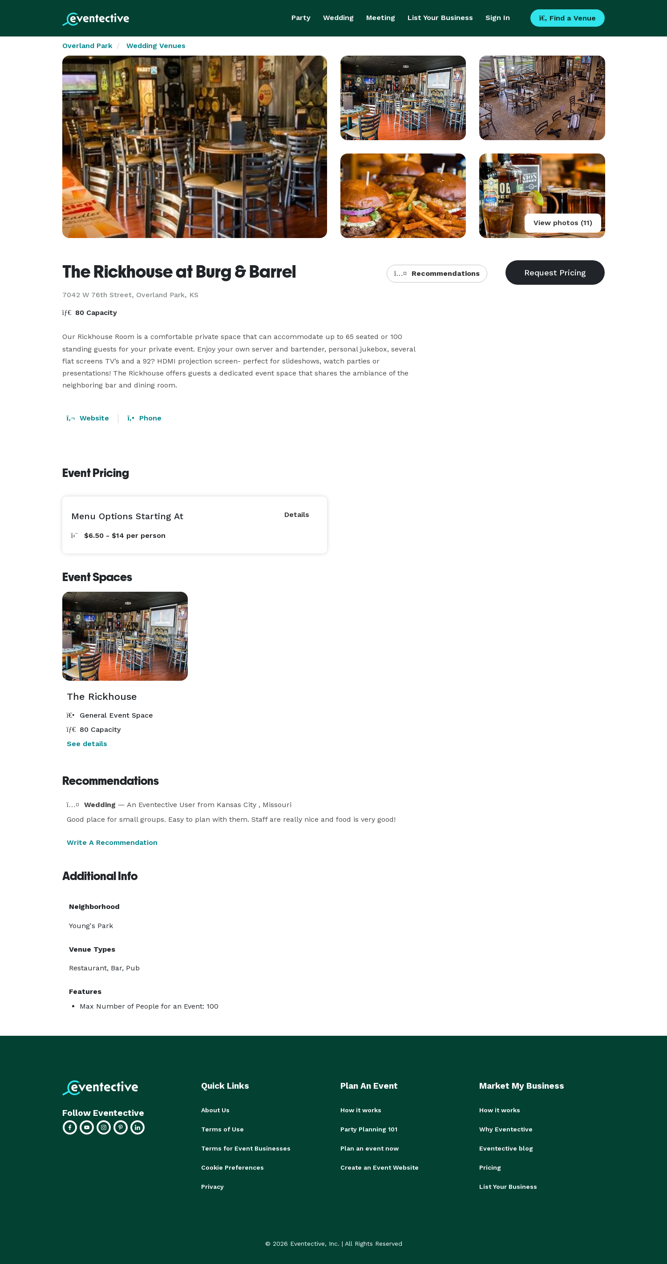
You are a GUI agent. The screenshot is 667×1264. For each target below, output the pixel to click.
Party (301, 17)
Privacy (212, 1184)
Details (296, 514)
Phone (144, 418)
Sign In (497, 17)
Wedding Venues (156, 45)
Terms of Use (222, 1128)
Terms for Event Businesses (246, 1147)
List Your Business (440, 17)
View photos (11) (563, 222)
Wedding (338, 17)
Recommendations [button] (437, 273)
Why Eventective (506, 1128)
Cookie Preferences (232, 1166)
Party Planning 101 (368, 1128)
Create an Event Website (379, 1166)
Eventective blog (506, 1147)
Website (88, 418)
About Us (215, 1110)
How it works (360, 1110)
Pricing (490, 1166)
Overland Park (87, 45)
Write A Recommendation (112, 842)
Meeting (380, 17)
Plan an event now (369, 1147)
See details (87, 743)
